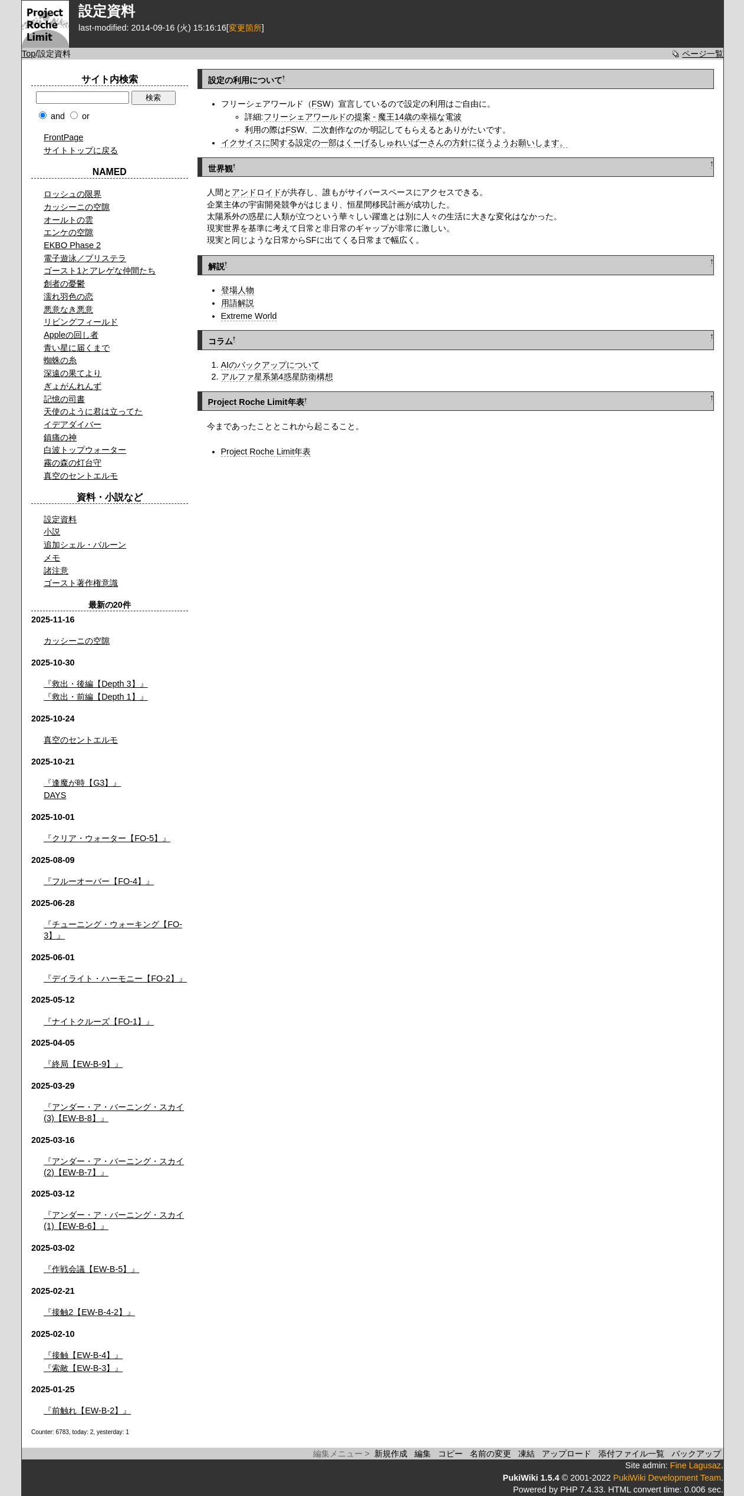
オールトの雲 (68, 220)
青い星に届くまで (77, 347)
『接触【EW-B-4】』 (83, 1355)
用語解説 (237, 303)
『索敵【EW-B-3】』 (83, 1368)
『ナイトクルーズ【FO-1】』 (99, 1021)
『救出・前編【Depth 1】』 (95, 696)
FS (317, 103)
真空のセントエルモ (81, 475)
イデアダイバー (72, 424)
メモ (52, 557)
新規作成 (390, 1453)
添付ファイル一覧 (631, 1453)
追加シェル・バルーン (85, 544)
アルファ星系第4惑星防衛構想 (277, 376)
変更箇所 (245, 27)
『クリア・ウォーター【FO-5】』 (107, 838)
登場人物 (237, 290)
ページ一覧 (702, 53)
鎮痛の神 (60, 437)
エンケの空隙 (68, 232)
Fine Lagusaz (695, 1465)
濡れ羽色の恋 (68, 296)
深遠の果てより (72, 373)
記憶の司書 (64, 399)
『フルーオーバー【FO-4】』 (99, 881)
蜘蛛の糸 (60, 360)
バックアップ (696, 1453)
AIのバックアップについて (270, 365)
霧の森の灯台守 (72, 462)
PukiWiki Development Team (667, 1477)
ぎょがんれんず (72, 386)
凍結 (526, 1453)
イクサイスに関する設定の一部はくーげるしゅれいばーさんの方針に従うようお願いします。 (394, 142)
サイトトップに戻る (81, 150)
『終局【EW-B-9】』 (83, 1064)
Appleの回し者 (71, 335)
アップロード (566, 1453)
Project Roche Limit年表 (256, 402)
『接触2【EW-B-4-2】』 (89, 1312)
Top (28, 53)
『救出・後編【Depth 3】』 (95, 683)
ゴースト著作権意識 (81, 583)
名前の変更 (490, 1453)
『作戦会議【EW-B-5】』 (91, 1269)
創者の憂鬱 (64, 283)
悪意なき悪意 (68, 309)
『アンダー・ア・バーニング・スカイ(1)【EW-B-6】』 (114, 1220)
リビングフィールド (81, 322)
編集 (422, 1453)
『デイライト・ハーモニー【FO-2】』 (115, 978)
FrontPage (63, 137)
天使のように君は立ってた (93, 411)
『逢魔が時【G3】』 (82, 782)
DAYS (55, 795)
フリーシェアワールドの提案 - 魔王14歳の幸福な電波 (363, 116)
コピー (450, 1453)
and (58, 116)
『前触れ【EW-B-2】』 (87, 1410)
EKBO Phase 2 (72, 245)
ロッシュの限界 (72, 194)
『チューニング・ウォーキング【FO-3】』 (113, 930)
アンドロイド (256, 192)
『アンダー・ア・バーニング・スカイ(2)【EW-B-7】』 (114, 1166)
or (86, 116)
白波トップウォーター (85, 449)
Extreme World (249, 316)
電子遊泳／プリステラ (85, 258)
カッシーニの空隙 (77, 207)
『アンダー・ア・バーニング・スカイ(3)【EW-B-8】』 (114, 1112)
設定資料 (60, 519)
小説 (52, 531)
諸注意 (56, 570)
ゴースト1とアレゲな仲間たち (100, 270)
